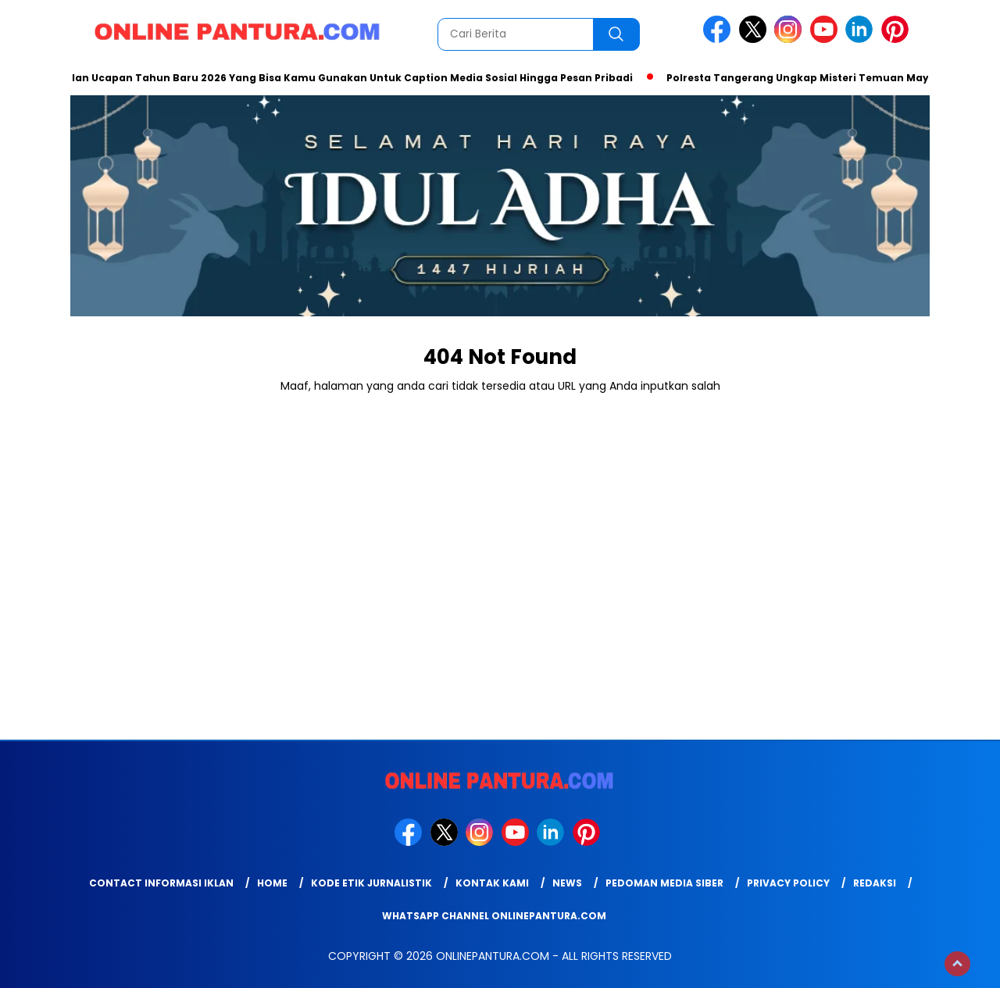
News (567, 883)
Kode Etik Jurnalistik (371, 883)
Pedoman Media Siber (664, 883)
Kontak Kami (492, 883)
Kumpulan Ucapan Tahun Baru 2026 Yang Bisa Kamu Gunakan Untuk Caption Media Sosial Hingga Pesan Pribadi (338, 77)
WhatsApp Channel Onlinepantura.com (494, 915)
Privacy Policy (788, 883)
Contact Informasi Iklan (161, 883)
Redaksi (874, 883)
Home (272, 883)
